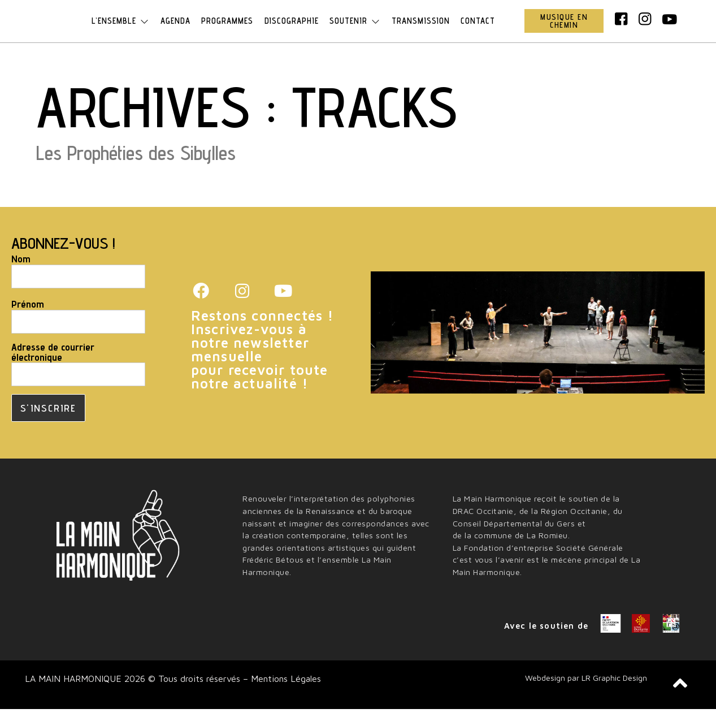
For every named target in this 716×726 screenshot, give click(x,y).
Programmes (226, 29)
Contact (482, 29)
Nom (21, 276)
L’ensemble (116, 29)
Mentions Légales (284, 695)
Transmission (423, 29)
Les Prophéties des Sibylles (136, 170)
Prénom (27, 321)
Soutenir (356, 29)
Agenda (173, 29)
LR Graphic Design (614, 694)
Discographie (291, 29)
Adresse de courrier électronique (52, 369)
